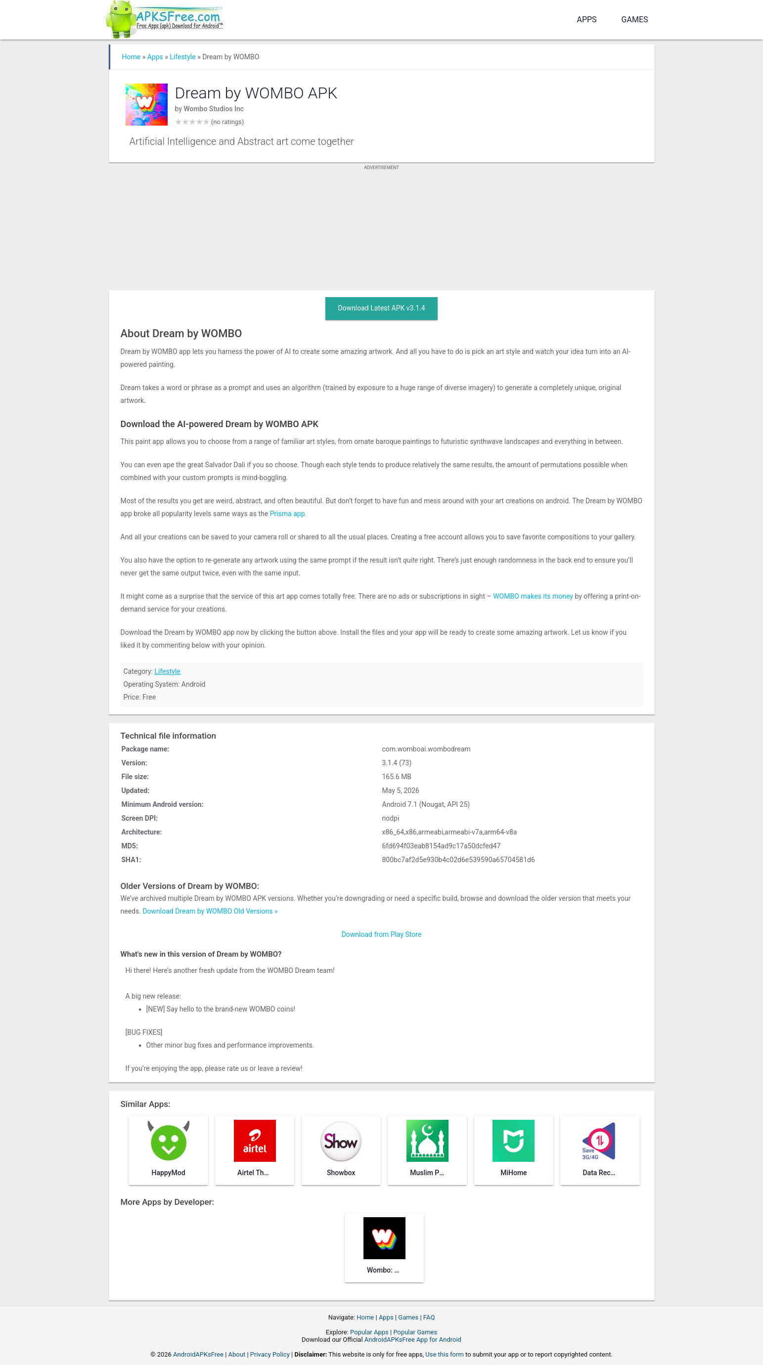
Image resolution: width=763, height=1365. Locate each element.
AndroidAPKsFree (198, 1354)
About (237, 1354)
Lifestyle (182, 57)
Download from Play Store (382, 934)
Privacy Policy (270, 1354)
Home (131, 57)
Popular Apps (369, 1332)
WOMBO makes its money (533, 596)
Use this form (444, 1354)
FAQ (429, 1317)
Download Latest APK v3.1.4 (381, 308)
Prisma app (287, 514)
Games (635, 19)
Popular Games (415, 1332)
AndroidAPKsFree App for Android (412, 1339)
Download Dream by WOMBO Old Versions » (209, 911)
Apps (586, 19)
